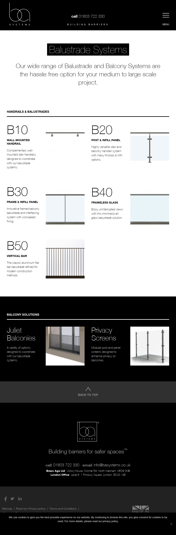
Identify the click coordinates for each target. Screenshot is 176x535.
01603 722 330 (92, 16)
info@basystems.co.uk (112, 465)
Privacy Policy (96, 528)
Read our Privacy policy (31, 508)
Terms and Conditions (63, 508)
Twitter (12, 498)
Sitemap (7, 508)
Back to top (88, 394)
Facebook (4, 498)
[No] (171, 524)
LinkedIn (20, 498)
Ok (73, 528)
